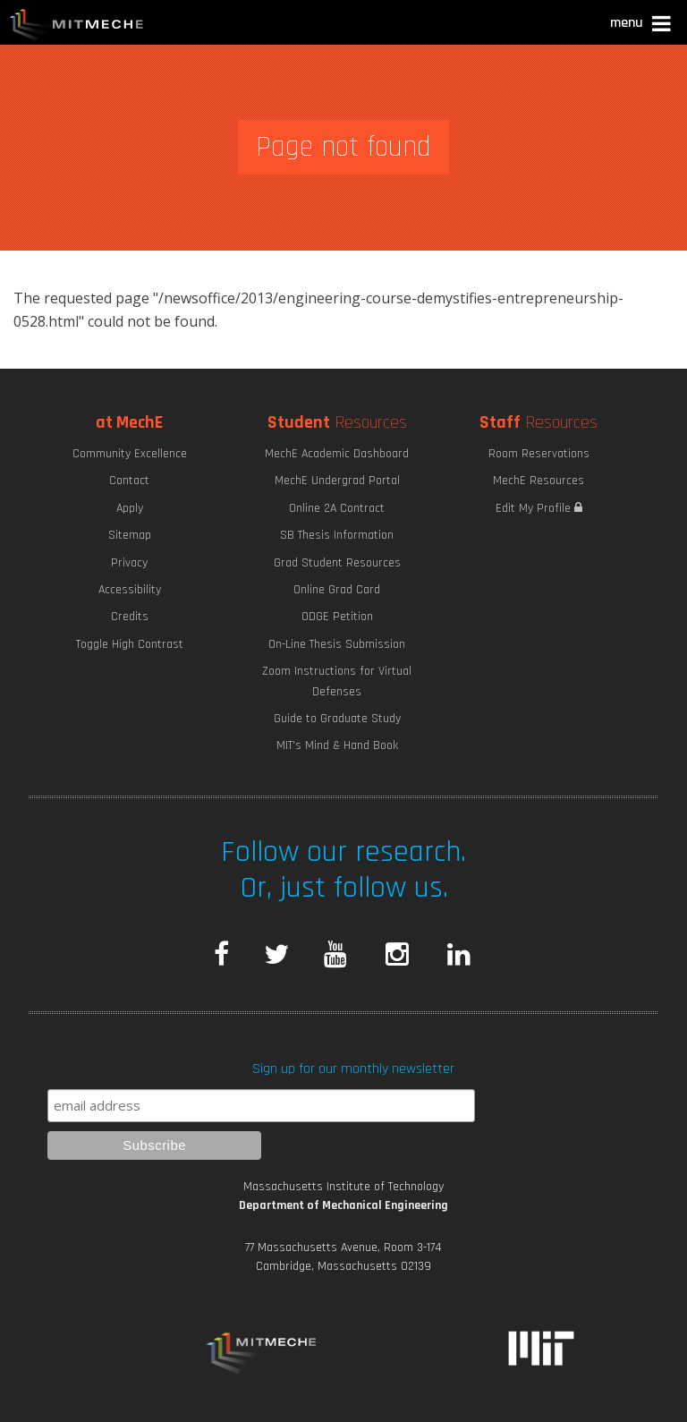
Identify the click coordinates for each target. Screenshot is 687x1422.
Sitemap (129, 535)
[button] (642, 25)
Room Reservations (538, 454)
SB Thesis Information (337, 535)
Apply (129, 508)
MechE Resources (538, 481)
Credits (129, 617)
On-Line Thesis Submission (336, 644)
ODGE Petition (337, 617)
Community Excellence (129, 454)
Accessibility (129, 590)
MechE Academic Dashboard (337, 454)
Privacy (129, 563)
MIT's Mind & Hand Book (337, 745)
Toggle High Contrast (129, 644)
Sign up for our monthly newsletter (353, 1069)
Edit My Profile (539, 508)
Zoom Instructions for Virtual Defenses (336, 681)
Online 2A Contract (337, 508)
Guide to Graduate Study (337, 719)
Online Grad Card (336, 590)
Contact (129, 481)
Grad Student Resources (337, 563)
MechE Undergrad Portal (337, 481)
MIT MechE (77, 27)
